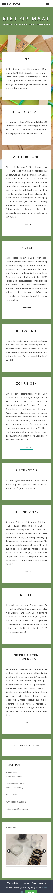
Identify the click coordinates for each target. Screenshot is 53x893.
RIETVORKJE (26, 331)
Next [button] (44, 851)
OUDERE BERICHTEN (26, 745)
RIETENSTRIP (26, 470)
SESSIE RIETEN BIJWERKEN (26, 657)
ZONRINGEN (26, 383)
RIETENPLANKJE (27, 512)
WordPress (35, 886)
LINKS (26, 59)
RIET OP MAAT (11, 3)
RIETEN (26, 595)
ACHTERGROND (26, 157)
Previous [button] (9, 851)
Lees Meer (27, 224)
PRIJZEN (26, 247)
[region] (26, 852)
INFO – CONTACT (26, 112)
